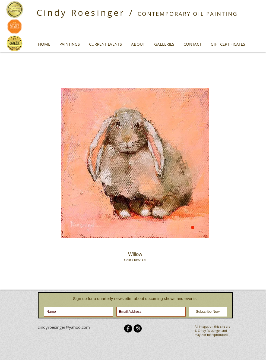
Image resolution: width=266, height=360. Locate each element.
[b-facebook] (128, 328)
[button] (69, 44)
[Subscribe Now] (208, 312)
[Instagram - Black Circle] (138, 328)
